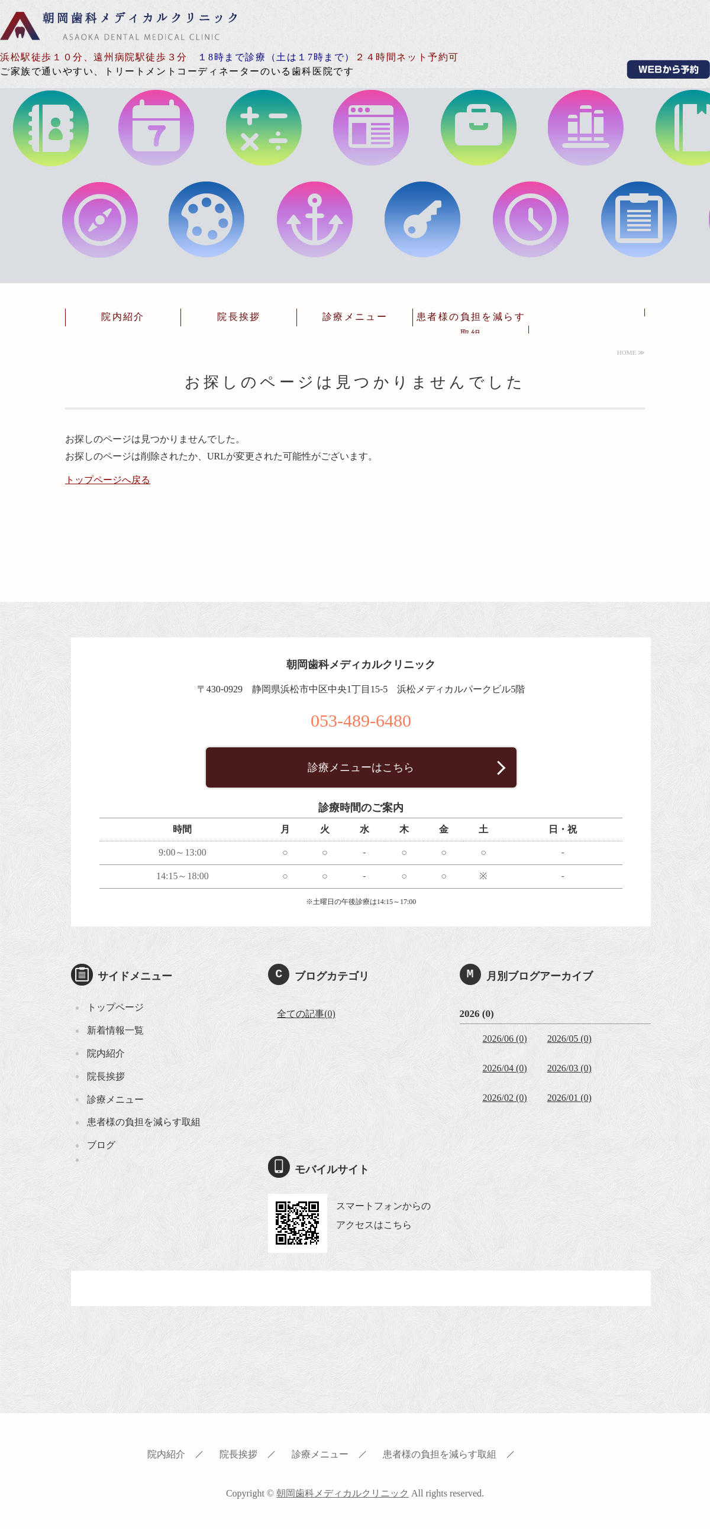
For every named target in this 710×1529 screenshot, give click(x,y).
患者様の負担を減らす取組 (471, 325)
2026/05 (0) (569, 1039)
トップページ (115, 1007)
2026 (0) (477, 1013)
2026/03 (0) (569, 1068)
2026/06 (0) (505, 1039)
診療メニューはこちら (361, 767)
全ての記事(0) (306, 1014)
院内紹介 (123, 317)
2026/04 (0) (505, 1068)
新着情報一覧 (115, 1030)
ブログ (101, 1145)
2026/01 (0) (569, 1098)
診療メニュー (355, 317)
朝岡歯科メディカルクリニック (118, 25)
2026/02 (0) (505, 1098)
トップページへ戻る (107, 480)
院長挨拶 (239, 317)
